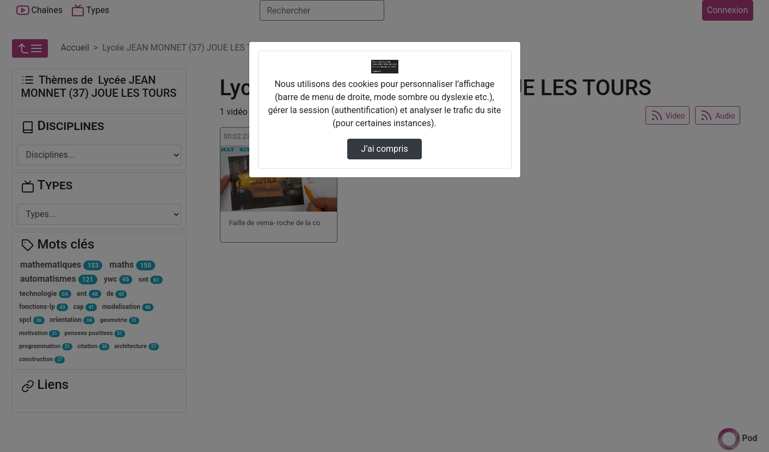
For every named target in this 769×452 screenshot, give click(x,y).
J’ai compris (384, 149)
